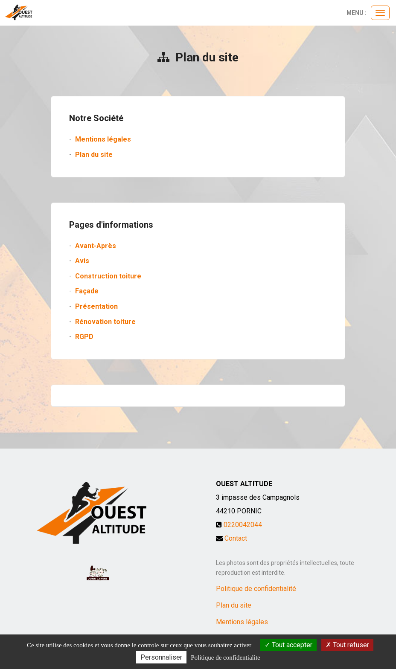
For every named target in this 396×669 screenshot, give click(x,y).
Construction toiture (108, 276)
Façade (87, 291)
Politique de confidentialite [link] (225, 657)
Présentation (96, 306)
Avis (82, 261)
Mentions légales (103, 139)
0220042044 (243, 525)
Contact (235, 538)
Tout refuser (347, 645)
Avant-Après (95, 246)
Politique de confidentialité (256, 589)
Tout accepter (288, 645)
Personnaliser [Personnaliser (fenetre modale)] (161, 657)
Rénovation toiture (105, 322)
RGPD (84, 337)
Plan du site (94, 155)
